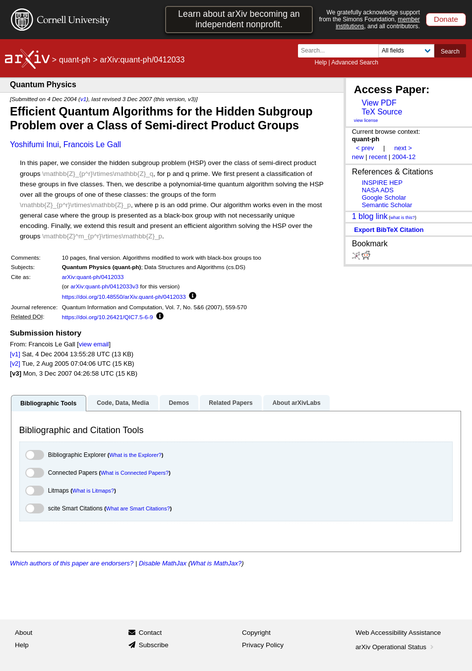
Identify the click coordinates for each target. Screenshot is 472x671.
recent (378, 157)
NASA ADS (378, 190)
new (358, 157)
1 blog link (370, 216)
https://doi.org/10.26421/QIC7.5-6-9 (107, 317)
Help (320, 62)
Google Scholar (384, 197)
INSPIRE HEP (382, 182)
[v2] (15, 363)
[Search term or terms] (341, 50)
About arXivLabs (296, 402)
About (23, 632)
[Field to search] (406, 50)
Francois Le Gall (92, 144)
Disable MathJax (162, 563)
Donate (446, 19)
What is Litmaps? (93, 491)
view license (366, 120)
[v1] (15, 354)
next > (403, 148)
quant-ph (74, 60)
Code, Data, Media (123, 402)
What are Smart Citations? (138, 508)
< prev (365, 148)
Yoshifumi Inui (34, 144)
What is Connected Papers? (135, 473)
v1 (83, 99)
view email (94, 344)
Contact (150, 632)
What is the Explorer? (136, 455)
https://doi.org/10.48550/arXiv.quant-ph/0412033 (124, 296)
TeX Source (381, 112)
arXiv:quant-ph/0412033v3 (104, 286)
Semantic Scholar (387, 205)
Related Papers (230, 402)
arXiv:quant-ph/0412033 (93, 277)
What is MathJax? (215, 563)
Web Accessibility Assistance (398, 632)
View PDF (378, 103)
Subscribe (154, 645)
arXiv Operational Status (395, 647)
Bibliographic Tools (48, 403)
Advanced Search (354, 62)
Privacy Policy (263, 645)
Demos (179, 402)
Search (450, 51)
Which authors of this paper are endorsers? (71, 563)
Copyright (256, 632)
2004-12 (404, 157)
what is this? (402, 217)
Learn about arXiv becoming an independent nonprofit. (238, 19)
